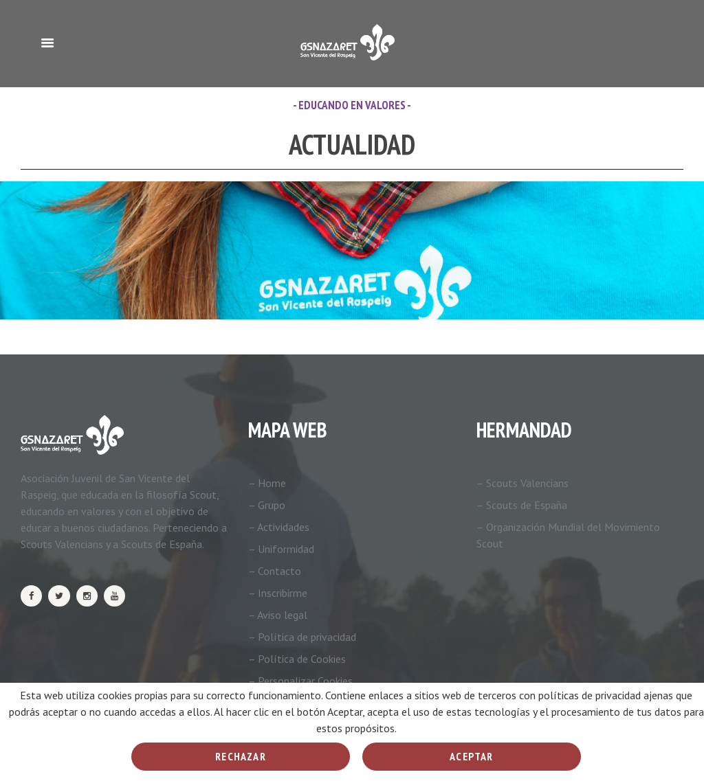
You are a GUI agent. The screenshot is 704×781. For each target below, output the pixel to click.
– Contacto (274, 571)
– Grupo (266, 505)
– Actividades (278, 527)
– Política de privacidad (302, 637)
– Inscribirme (277, 593)
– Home (267, 483)
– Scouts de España (521, 505)
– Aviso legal (277, 615)
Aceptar (471, 756)
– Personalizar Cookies (300, 681)
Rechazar (240, 756)
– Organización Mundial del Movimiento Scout (568, 535)
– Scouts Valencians (522, 483)
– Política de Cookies (297, 659)
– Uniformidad (281, 549)
